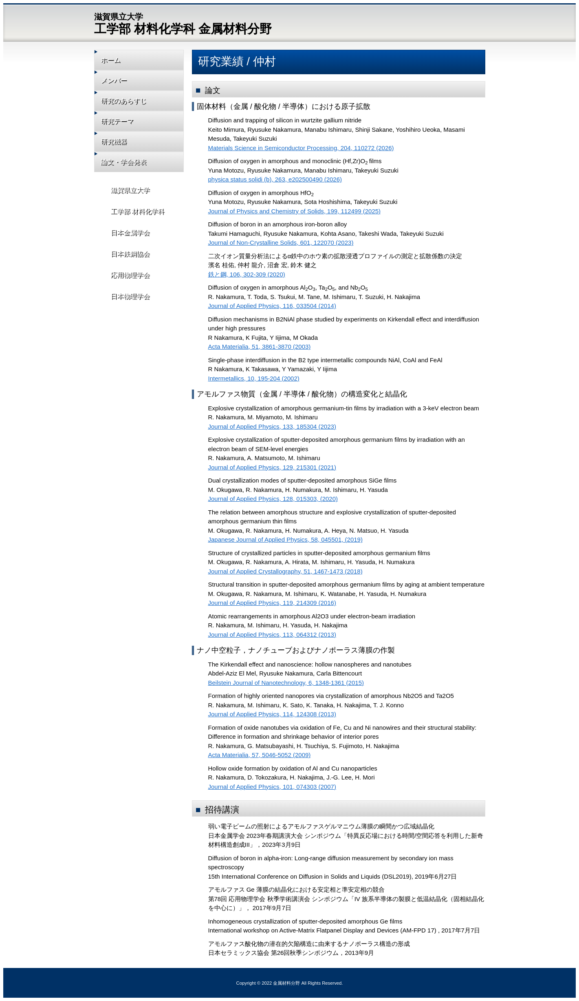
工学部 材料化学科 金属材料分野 (183, 23)
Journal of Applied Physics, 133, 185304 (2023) (272, 426)
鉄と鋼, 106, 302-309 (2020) (246, 274)
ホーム (116, 60)
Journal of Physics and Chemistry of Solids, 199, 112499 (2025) (294, 211)
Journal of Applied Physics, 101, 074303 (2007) (272, 786)
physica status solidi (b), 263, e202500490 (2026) (275, 179)
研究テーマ (122, 126)
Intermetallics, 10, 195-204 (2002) (253, 378)
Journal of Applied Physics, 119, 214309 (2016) (272, 602)
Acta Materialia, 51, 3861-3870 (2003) (259, 346)
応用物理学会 (125, 291)
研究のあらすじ (128, 104)
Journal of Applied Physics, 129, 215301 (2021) (272, 467)
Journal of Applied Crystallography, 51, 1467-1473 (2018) (285, 571)
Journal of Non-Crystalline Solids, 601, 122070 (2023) (281, 242)
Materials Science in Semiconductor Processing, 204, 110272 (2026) (301, 147)
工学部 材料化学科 (132, 223)
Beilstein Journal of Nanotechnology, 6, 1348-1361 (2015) (286, 682)
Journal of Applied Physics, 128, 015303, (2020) (273, 498)
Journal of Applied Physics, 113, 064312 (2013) (272, 634)
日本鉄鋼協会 (125, 269)
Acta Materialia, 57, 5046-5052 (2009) (259, 754)
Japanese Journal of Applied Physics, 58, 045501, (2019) (285, 539)
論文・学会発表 (128, 170)
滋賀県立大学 (125, 200)
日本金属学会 (125, 246)
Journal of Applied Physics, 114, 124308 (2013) (272, 714)
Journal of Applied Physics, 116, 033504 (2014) (272, 305)
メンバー (119, 82)
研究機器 (119, 148)
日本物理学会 (125, 314)
